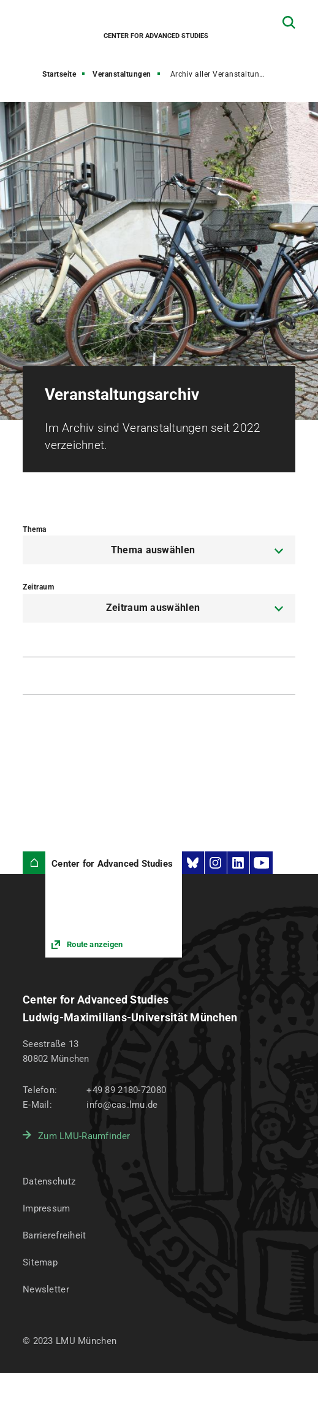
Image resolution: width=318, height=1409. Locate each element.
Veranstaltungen (122, 74)
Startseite (59, 74)
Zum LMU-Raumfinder (84, 1136)
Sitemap (40, 1262)
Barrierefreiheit (54, 1235)
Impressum (46, 1208)
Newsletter (46, 1289)
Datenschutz (49, 1181)
